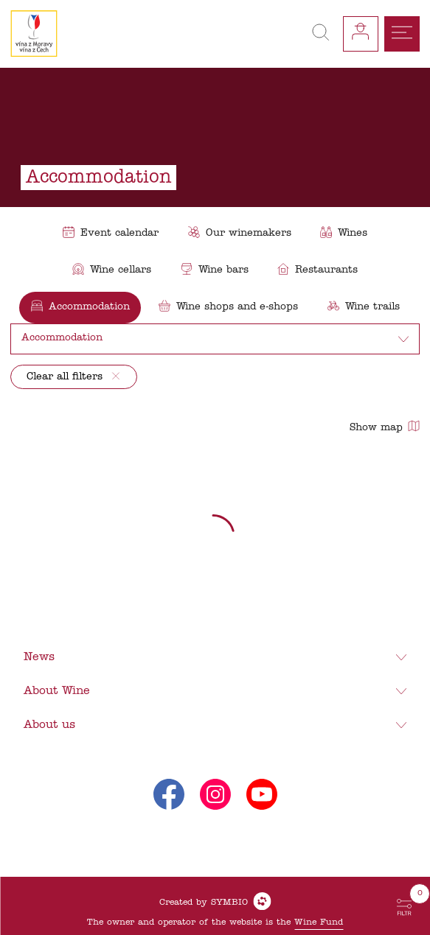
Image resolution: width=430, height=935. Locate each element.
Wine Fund (318, 922)
